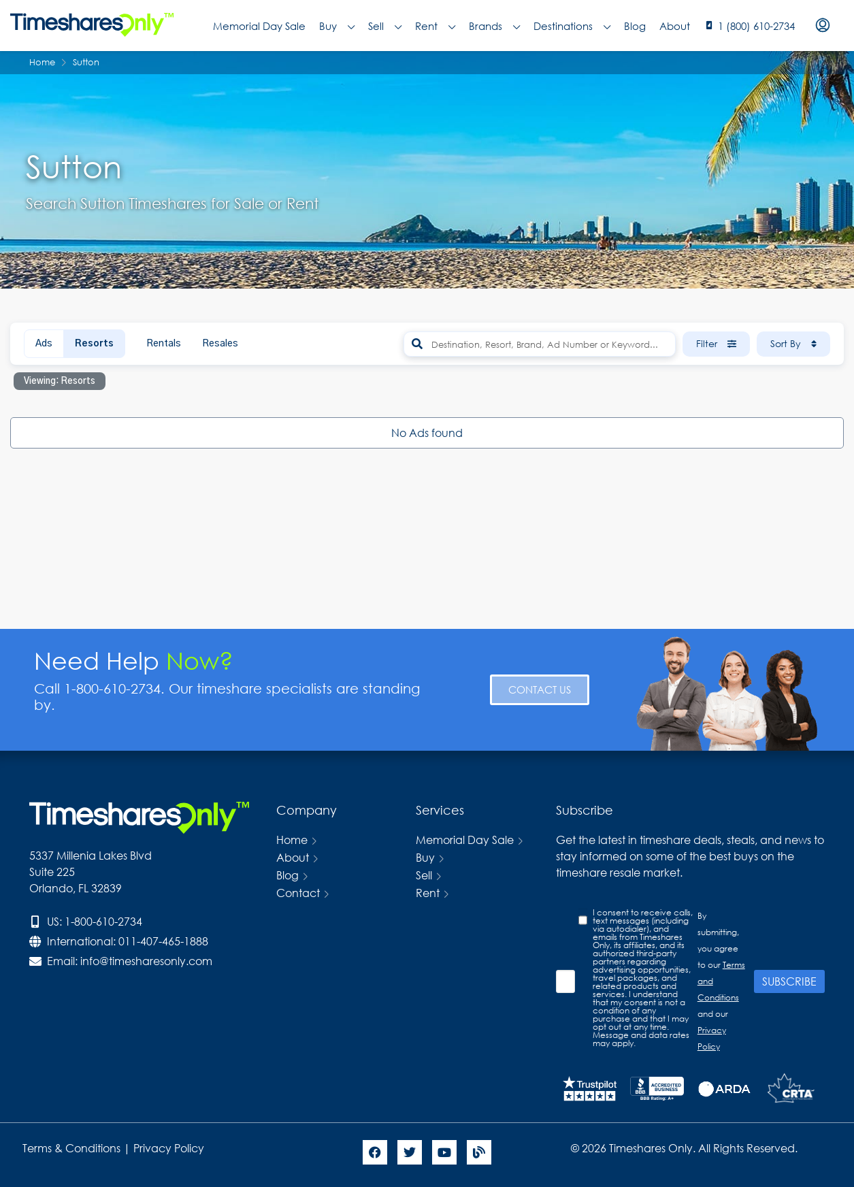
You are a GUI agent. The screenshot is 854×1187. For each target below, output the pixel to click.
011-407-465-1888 (163, 941)
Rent (435, 26)
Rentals (163, 343)
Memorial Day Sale (259, 26)
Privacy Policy (170, 1148)
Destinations (571, 26)
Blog (635, 26)
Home (292, 839)
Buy (337, 26)
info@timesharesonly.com (146, 961)
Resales (220, 343)
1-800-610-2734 (103, 921)
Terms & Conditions (71, 1148)
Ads (43, 343)
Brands (494, 26)
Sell (384, 26)
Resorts (94, 343)
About (674, 26)
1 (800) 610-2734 (756, 26)
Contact (298, 892)
